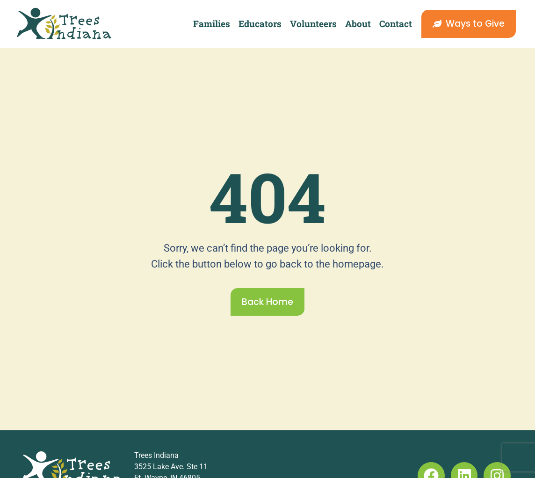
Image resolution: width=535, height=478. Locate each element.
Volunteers (313, 23)
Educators (260, 23)
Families (211, 23)
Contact (395, 23)
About (358, 23)
